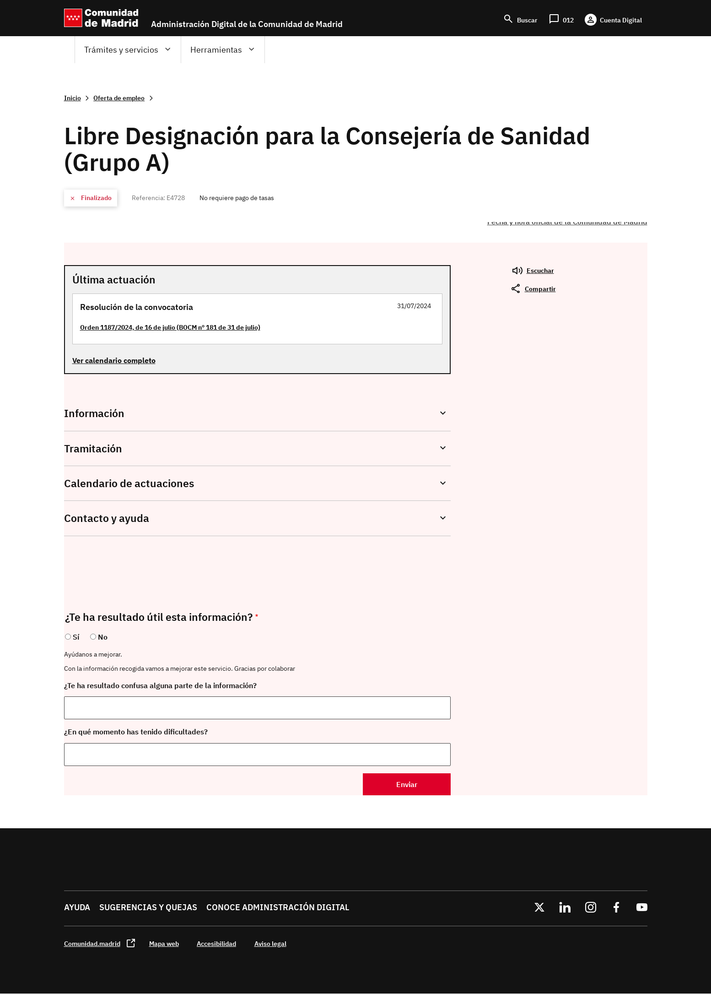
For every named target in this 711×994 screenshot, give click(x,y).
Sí (76, 636)
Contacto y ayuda (106, 518)
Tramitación (93, 448)
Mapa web (164, 943)
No (103, 636)
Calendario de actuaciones (129, 483)
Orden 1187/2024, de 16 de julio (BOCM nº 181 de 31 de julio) (170, 327)
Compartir (540, 288)
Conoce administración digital (277, 907)
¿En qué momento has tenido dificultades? (136, 731)
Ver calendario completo (114, 360)
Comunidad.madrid (92, 943)
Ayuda (77, 907)
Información (94, 413)
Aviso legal (270, 943)
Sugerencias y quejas (148, 907)
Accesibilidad (216, 943)
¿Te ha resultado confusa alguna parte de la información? (160, 685)
